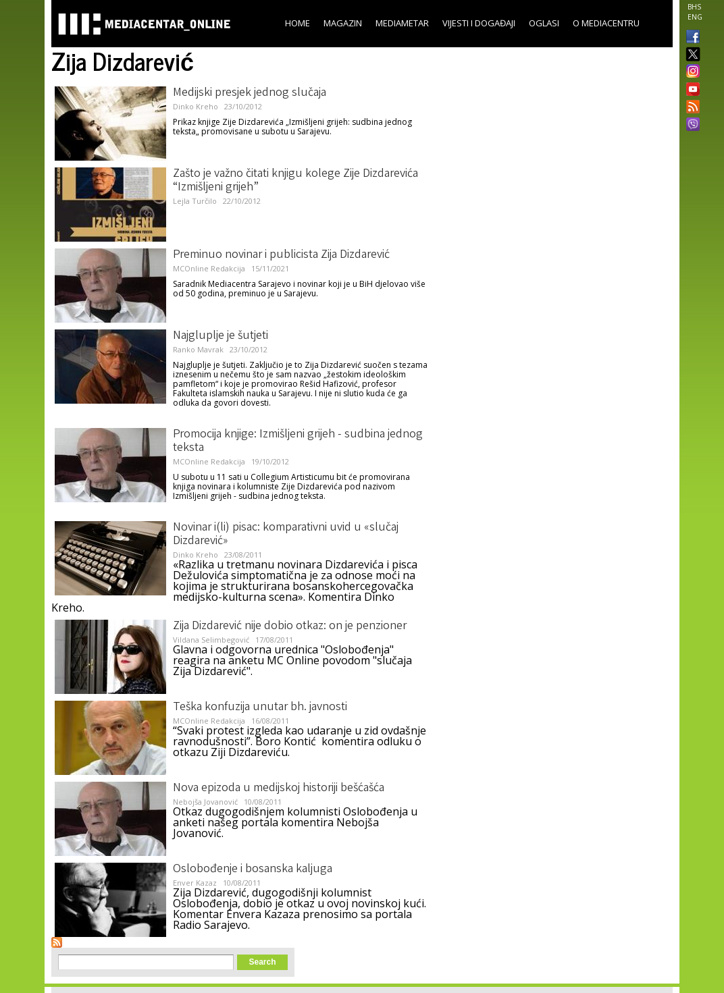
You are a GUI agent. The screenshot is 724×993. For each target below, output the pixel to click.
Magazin (343, 23)
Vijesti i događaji (478, 23)
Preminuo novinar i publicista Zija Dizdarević (281, 255)
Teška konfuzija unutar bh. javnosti (260, 707)
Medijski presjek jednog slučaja (249, 93)
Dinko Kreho (195, 106)
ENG (695, 17)
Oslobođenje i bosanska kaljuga (252, 869)
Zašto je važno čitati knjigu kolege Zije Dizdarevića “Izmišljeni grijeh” (295, 180)
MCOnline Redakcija (209, 268)
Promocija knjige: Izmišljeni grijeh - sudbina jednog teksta (298, 441)
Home (297, 23)
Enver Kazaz (195, 883)
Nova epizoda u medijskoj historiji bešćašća (278, 788)
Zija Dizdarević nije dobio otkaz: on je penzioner (290, 626)
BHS (694, 6)
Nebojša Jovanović (205, 802)
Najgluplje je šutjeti (220, 336)
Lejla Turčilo (195, 201)
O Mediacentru (606, 23)
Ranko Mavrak (198, 349)
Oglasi (544, 23)
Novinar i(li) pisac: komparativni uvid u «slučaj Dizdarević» (285, 534)
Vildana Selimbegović (211, 640)
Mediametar (402, 23)
